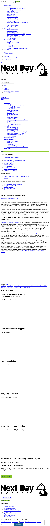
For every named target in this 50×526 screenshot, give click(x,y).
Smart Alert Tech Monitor (10, 170)
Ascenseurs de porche (12, 12)
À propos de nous (8, 53)
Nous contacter (7, 516)
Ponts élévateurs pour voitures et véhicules (17, 22)
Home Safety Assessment (13, 42)
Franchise (6, 56)
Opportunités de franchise (10, 513)
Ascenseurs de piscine (12, 17)
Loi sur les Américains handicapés (10, 222)
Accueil (2, 100)
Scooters (9, 24)
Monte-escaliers (11, 11)
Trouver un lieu (7, 49)
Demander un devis (5, 500)
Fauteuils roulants (11, 21)
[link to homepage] (25, 496)
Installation (9, 44)
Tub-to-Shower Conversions (14, 27)
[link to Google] (11, 96)
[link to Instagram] (1, 62)
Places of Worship (11, 38)
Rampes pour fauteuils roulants (18, 8)
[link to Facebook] (2, 96)
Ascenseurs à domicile (12, 19)
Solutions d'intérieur (9, 506)
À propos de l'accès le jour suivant (12, 511)
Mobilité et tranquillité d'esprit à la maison (17, 48)
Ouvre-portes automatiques (10, 169)
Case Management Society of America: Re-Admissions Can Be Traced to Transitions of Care (24, 286)
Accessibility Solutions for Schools (15, 35)
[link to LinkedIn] (4, 96)
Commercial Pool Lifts (12, 31)
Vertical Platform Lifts (12, 32)
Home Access (7, 5)
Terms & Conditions (6, 522)
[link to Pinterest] (9, 96)
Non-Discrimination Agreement (33, 522)
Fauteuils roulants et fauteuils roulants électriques (16, 176)
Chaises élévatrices (8, 164)
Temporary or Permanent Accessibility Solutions (19, 34)
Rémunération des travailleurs (11, 58)
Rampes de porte (40, 234)
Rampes (9, 7)
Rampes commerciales (15, 10)
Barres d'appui (10, 15)
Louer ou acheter (11, 46)
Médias (5, 55)
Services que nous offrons (10, 509)
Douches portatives (11, 18)
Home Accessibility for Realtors (15, 36)
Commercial (7, 28)
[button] (25, 524)
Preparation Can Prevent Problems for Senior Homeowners (15, 287)
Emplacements (7, 59)
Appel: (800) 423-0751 (6, 498)
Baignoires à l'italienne (9, 188)
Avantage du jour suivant (10, 41)
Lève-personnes (11, 14)
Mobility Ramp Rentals (9, 39)
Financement (10, 45)
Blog (5, 52)
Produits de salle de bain (13, 25)
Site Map (22, 522)
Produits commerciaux (9, 508)
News (7, 284)
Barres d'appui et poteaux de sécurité (13, 184)
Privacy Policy (15, 522)
